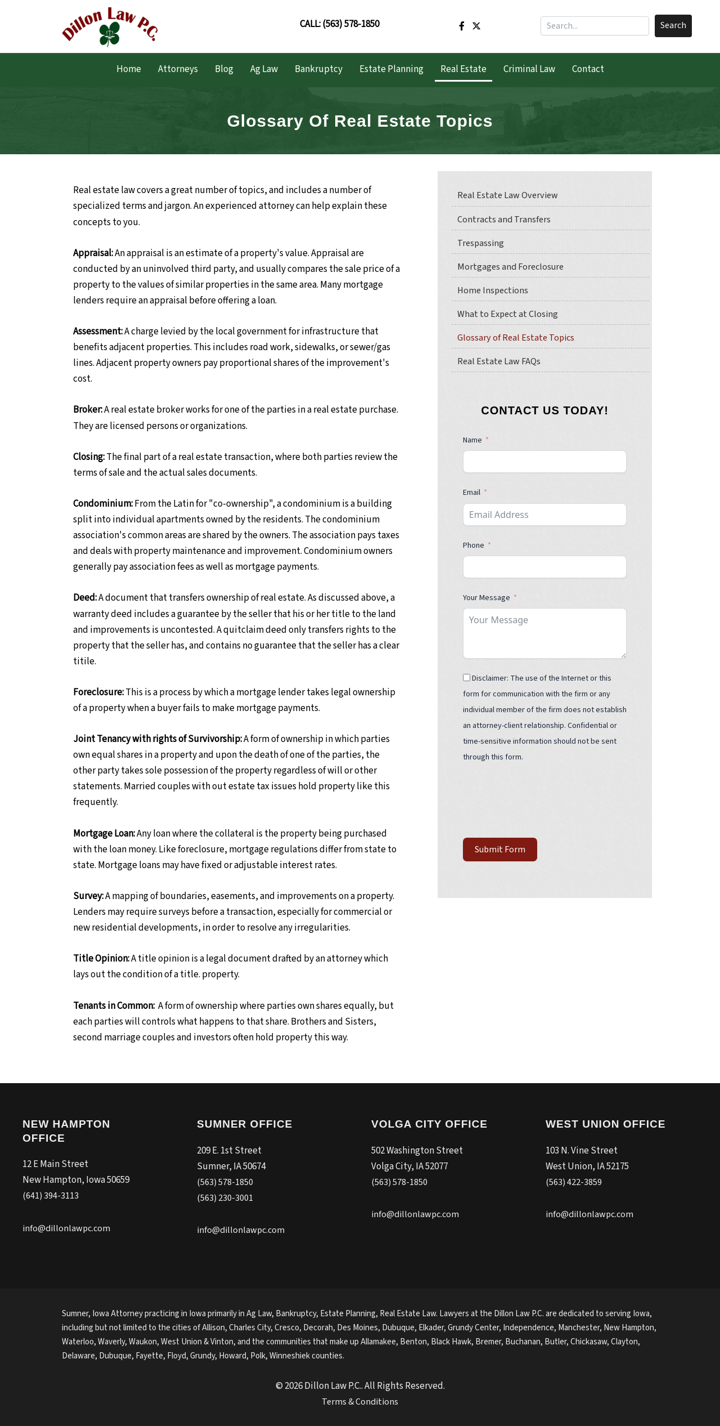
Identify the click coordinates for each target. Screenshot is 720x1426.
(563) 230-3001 (225, 1198)
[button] (673, 26)
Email (471, 496)
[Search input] (595, 25)
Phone (474, 549)
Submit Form (500, 853)
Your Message (486, 601)
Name (472, 444)
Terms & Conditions (360, 1402)
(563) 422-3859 (574, 1182)
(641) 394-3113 (50, 1196)
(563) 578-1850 (350, 24)
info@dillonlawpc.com (68, 1228)
